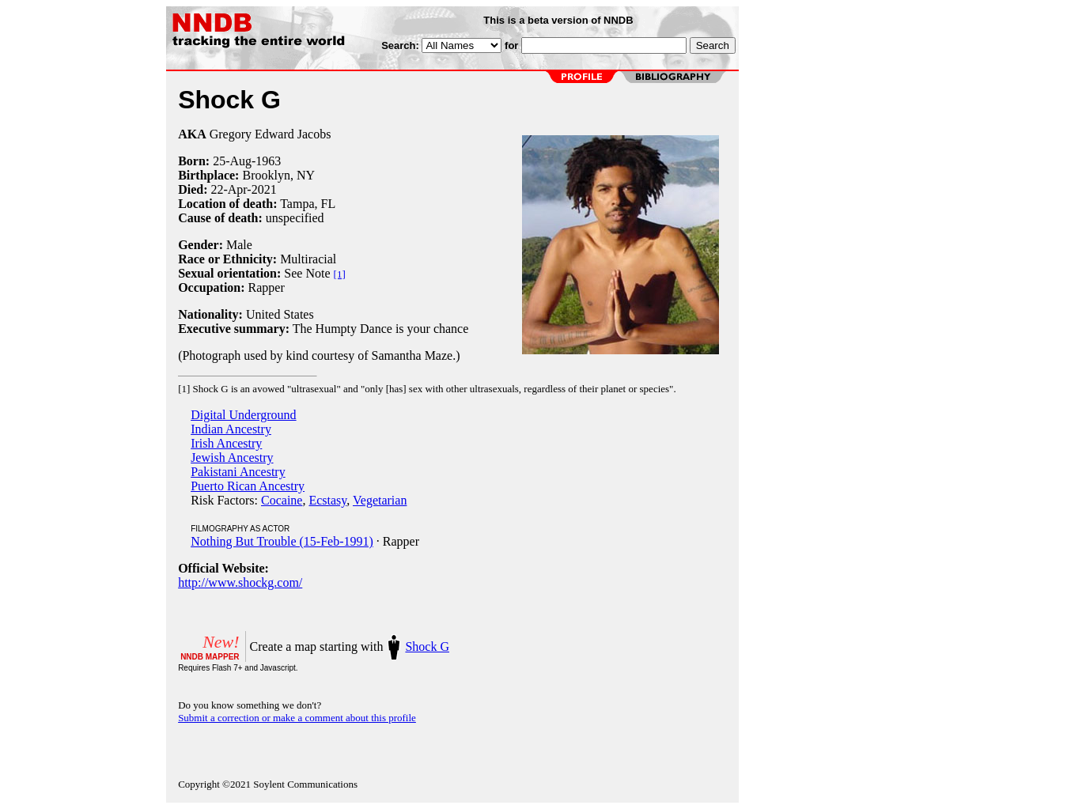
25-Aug (232, 161)
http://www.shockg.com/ (240, 582)
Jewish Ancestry (232, 457)
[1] (340, 274)
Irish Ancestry (226, 443)
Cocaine (281, 500)
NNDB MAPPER (209, 656)
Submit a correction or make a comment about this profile (297, 718)
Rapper (266, 287)
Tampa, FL (307, 203)
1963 (268, 161)
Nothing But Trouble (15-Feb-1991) (282, 541)
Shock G (427, 646)
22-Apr (228, 189)
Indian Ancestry (231, 429)
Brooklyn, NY (278, 175)
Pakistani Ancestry (238, 471)
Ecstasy (327, 500)
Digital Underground (243, 415)
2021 (264, 189)
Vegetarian (380, 500)
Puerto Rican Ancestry (248, 486)
